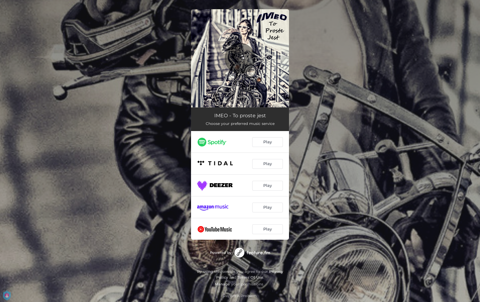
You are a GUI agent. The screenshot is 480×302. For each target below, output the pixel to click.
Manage (222, 284)
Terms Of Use (250, 277)
